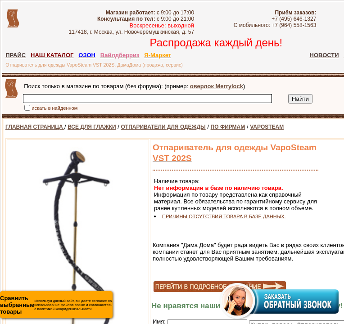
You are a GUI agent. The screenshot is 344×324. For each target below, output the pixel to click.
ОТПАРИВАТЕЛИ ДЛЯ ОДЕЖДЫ (163, 127)
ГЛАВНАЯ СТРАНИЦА (34, 127)
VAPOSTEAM (267, 127)
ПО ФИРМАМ (228, 127)
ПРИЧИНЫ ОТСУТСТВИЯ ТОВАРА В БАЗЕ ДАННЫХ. (224, 216)
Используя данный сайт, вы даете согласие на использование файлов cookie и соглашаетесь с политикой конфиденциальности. (56, 305)
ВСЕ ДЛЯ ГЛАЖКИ (92, 127)
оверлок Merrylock (216, 86)
